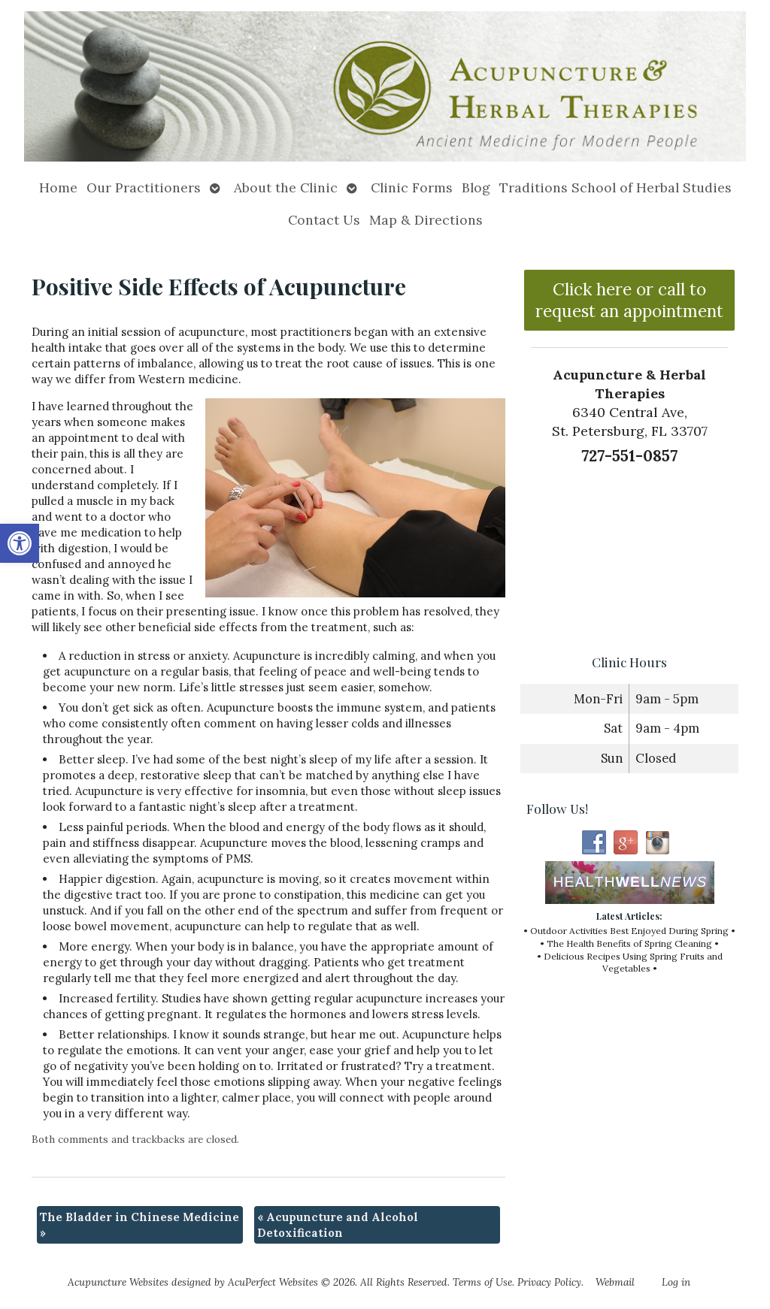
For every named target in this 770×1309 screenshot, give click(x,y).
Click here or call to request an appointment (629, 300)
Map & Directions (426, 219)
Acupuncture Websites (118, 1282)
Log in (676, 1282)
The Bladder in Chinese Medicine (139, 1225)
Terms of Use (482, 1282)
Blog (476, 187)
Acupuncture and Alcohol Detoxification (337, 1225)
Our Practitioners (143, 187)
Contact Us (324, 219)
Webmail (615, 1282)
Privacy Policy (549, 1282)
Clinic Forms (412, 187)
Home (58, 187)
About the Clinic (286, 187)
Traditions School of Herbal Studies (615, 187)
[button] (19, 543)
